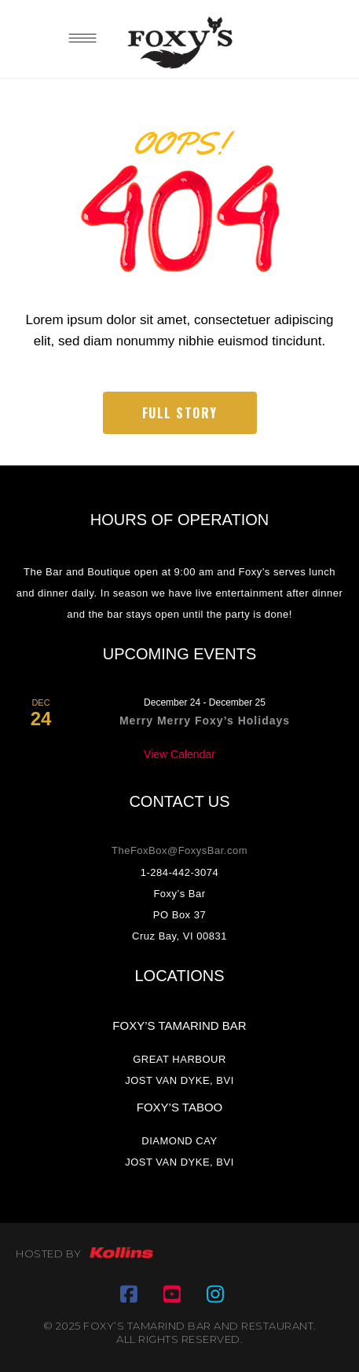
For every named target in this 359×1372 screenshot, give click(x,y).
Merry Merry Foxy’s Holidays (204, 720)
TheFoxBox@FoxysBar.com (179, 850)
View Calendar (179, 754)
